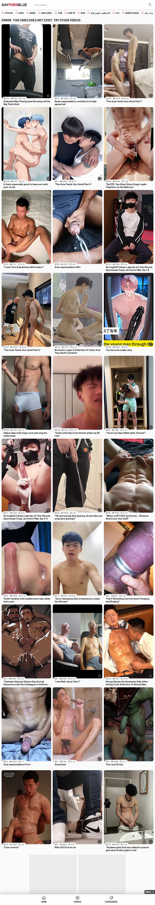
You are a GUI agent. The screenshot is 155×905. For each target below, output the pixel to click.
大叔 (60, 12)
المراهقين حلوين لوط (100, 12)
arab (83, 12)
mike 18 (71, 12)
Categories (111, 901)
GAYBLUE (14, 4)
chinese (9, 12)
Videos (77, 901)
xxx (117, 12)
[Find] (150, 4)
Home (44, 901)
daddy (33, 12)
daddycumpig (132, 12)
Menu (148, 892)
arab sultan (46, 12)
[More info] (48, 96)
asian (21, 12)
